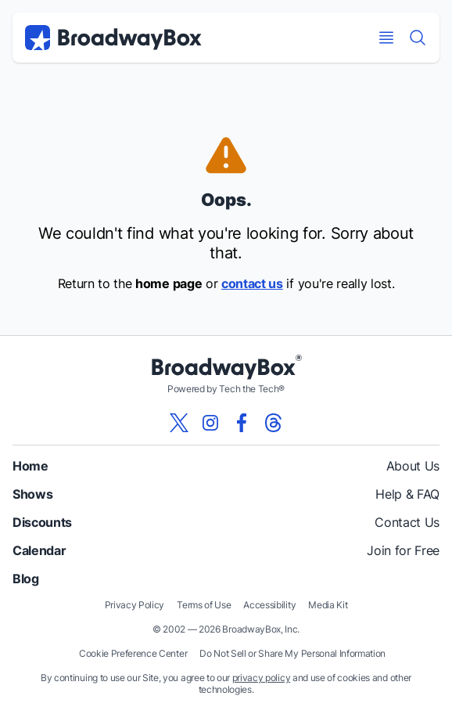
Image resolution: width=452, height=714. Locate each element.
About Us (412, 466)
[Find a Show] (417, 37)
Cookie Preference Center (133, 653)
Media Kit (327, 605)
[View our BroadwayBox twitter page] (179, 422)
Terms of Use (204, 605)
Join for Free (403, 550)
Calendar (39, 550)
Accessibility (269, 605)
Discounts (42, 522)
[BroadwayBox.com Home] (113, 37)
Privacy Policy (135, 605)
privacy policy (261, 677)
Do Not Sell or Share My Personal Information (292, 653)
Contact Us (407, 522)
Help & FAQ (407, 494)
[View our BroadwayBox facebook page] (241, 422)
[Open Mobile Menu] (386, 37)
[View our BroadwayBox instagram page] (210, 422)
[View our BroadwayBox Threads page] (273, 422)
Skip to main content (226, 0)
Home (30, 466)
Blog (26, 578)
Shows (32, 494)
